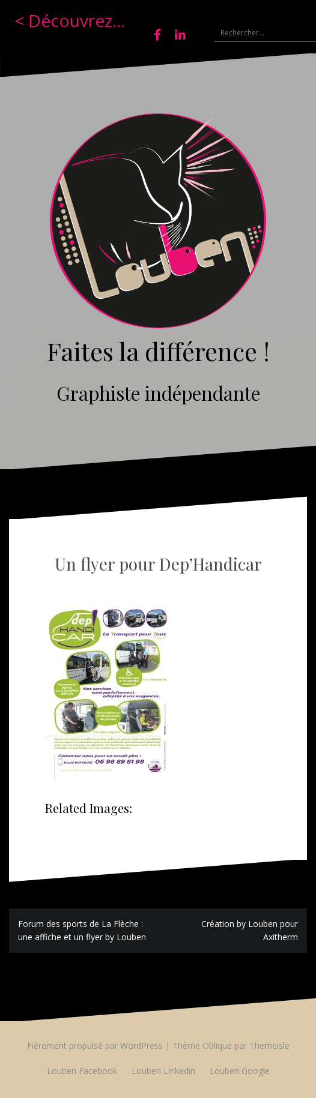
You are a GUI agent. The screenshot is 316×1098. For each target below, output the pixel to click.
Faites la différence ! (158, 351)
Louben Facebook (82, 1070)
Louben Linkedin (163, 1070)
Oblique (217, 1045)
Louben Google (240, 1070)
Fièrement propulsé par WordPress (95, 1045)
